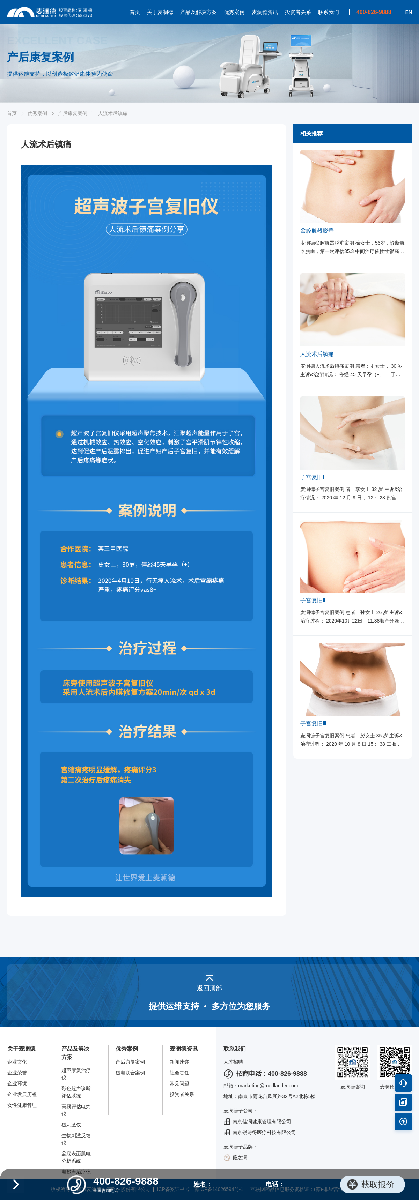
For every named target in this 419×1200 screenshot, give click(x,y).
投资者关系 (298, 12)
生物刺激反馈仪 (76, 1139)
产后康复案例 (72, 113)
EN (408, 12)
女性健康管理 (22, 1105)
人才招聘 (233, 1062)
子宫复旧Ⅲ (313, 723)
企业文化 (17, 1062)
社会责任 (179, 1072)
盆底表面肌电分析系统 (76, 1157)
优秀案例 (234, 12)
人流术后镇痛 (317, 354)
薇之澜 (235, 1157)
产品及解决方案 (198, 12)
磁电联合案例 (130, 1072)
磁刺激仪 (71, 1124)
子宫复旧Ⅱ (312, 600)
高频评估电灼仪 (76, 1110)
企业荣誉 (17, 1072)
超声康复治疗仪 (76, 1073)
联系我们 (328, 12)
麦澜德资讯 (265, 12)
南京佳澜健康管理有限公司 (257, 1121)
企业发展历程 (22, 1094)
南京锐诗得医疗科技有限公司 (259, 1132)
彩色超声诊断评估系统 (76, 1092)
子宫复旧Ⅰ (312, 477)
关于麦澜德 (160, 12)
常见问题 (179, 1083)
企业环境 (17, 1083)
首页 (135, 12)
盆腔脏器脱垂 (317, 231)
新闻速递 (179, 1062)
